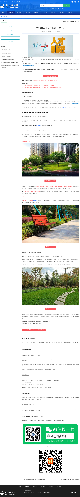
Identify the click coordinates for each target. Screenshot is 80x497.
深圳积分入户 (54, 8)
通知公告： (5, 16)
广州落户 (19, 12)
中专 (50, 8)
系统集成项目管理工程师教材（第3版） (11, 62)
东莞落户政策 (10, 34)
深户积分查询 (60, 8)
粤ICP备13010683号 (46, 492)
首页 (3, 12)
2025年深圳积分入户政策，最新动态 (71, 479)
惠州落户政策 (10, 37)
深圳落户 (11, 12)
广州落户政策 (10, 30)
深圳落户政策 (10, 26)
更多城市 (36, 12)
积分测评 (46, 8)
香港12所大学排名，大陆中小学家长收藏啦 (35, 479)
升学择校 (45, 12)
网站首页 (72, 21)
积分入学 (53, 12)
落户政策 (77, 21)
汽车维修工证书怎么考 (7, 49)
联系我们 (70, 12)
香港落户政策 (10, 41)
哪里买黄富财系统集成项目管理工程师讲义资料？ (10, 66)
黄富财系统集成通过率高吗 (8, 59)
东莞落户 (28, 12)
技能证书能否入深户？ (7, 56)
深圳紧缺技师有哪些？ (7, 53)
